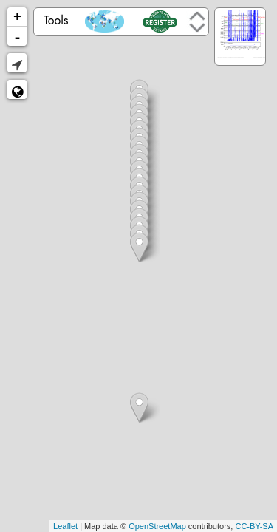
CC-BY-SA (254, 526)
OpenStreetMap (157, 526)
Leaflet (65, 526)
